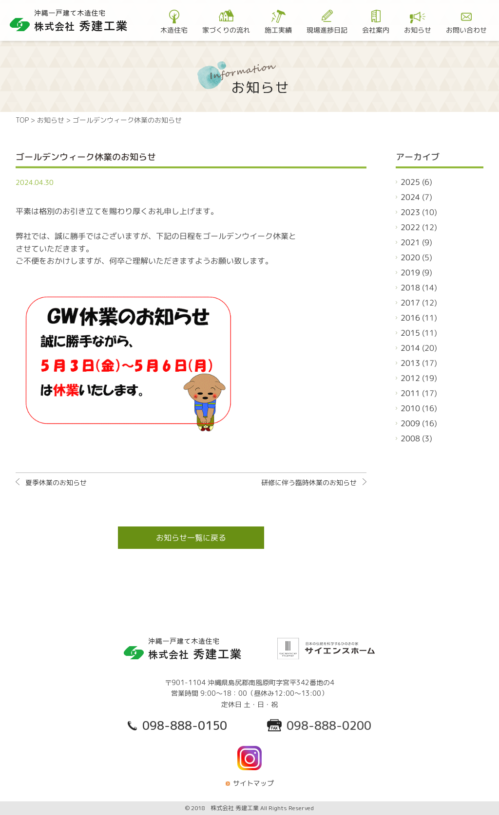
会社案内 (375, 29)
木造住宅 (174, 29)
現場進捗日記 (327, 29)
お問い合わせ (466, 29)
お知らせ (417, 29)
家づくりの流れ (226, 29)
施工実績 (278, 29)
